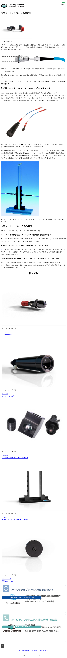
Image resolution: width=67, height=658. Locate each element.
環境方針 (34, 650)
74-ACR (3, 249)
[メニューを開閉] (63, 3)
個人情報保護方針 (24, 650)
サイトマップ (44, 650)
